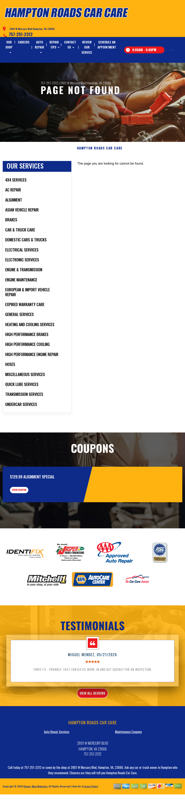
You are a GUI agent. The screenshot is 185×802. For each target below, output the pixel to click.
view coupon (30, 510)
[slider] (92, 684)
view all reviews (92, 717)
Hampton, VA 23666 (99, 83)
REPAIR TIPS (54, 44)
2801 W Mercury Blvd (73, 83)
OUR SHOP (8, 44)
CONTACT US (70, 44)
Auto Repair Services (56, 757)
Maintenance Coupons (128, 757)
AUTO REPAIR (39, 44)
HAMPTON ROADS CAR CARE (100, 166)
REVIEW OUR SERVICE (86, 47)
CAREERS (23, 42)
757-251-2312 (21, 34)
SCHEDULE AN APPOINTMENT (107, 44)
